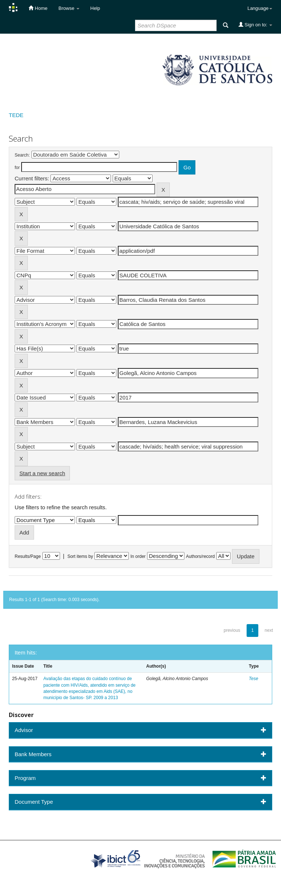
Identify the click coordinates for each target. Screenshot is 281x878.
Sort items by (80, 556)
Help (95, 8)
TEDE (16, 115)
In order (138, 556)
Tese (253, 678)
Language (259, 8)
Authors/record (200, 556)
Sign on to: (255, 24)
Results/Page (28, 556)
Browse (69, 8)
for (17, 167)
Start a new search (42, 473)
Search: (22, 155)
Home (38, 8)
